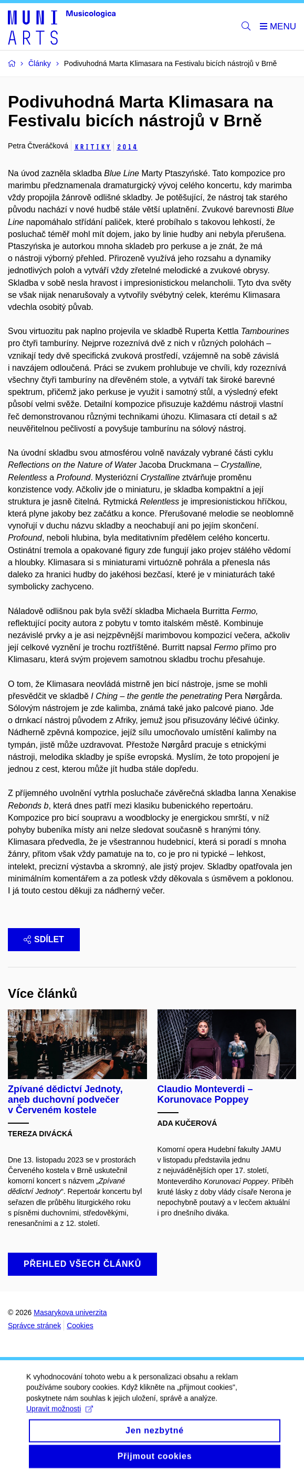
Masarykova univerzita (70, 1312)
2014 (127, 147)
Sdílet (44, 939)
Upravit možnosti (59, 1417)
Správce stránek (34, 1325)
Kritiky (92, 147)
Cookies (80, 1325)
